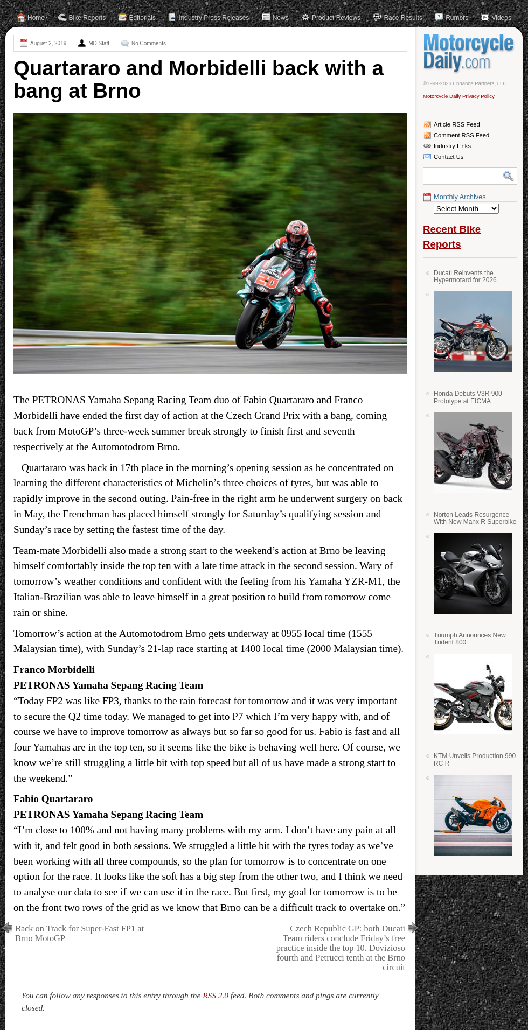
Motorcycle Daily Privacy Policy (459, 96)
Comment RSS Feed (461, 135)
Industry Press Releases (214, 18)
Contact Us (448, 156)
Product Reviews (336, 18)
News (281, 18)
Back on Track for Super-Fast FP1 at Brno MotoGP (79, 933)
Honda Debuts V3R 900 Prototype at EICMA (468, 397)
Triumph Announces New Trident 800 (470, 639)
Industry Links (452, 146)
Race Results (403, 18)
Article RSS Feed (457, 124)
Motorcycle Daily (470, 53)
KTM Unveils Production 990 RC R (475, 759)
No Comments (148, 43)
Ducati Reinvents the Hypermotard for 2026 (465, 276)
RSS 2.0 (215, 995)
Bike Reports (87, 18)
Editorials (142, 18)
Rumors (457, 18)
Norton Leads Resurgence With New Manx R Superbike (475, 518)
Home (36, 18)
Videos (501, 18)
